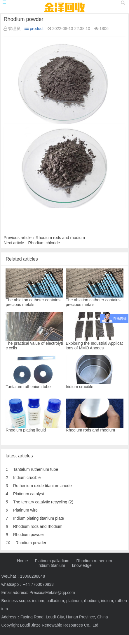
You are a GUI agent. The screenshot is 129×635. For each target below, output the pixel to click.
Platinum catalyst (28, 493)
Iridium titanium (51, 565)
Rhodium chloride (44, 242)
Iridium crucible (27, 477)
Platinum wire (25, 510)
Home (22, 560)
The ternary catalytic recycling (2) (43, 502)
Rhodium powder (28, 534)
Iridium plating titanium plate (38, 518)
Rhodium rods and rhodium (60, 237)
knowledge (82, 565)
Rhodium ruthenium (94, 560)
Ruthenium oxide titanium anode (42, 485)
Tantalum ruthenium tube (35, 469)
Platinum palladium (52, 560)
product (34, 28)
